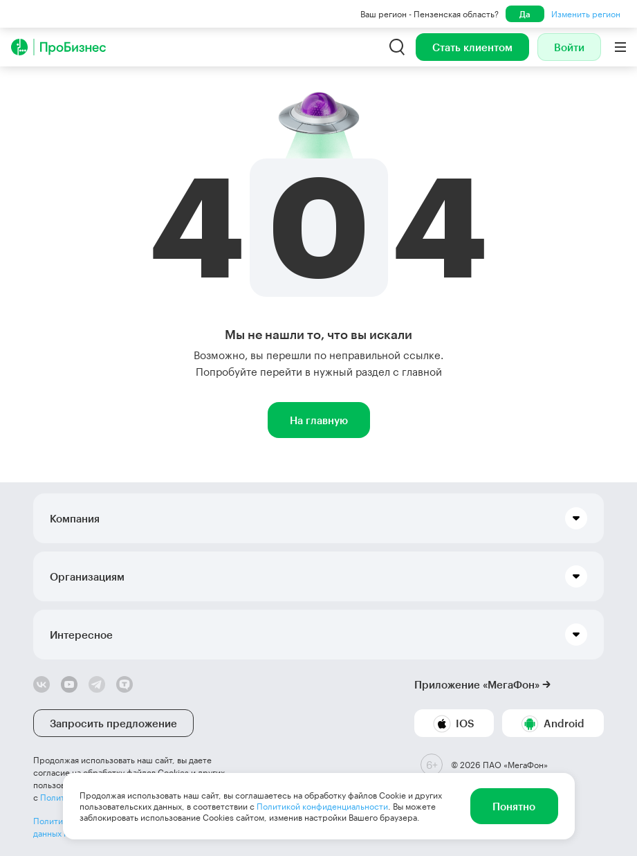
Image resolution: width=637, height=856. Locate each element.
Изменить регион (585, 14)
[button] (318, 518)
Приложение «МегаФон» (476, 684)
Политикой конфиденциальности (322, 806)
